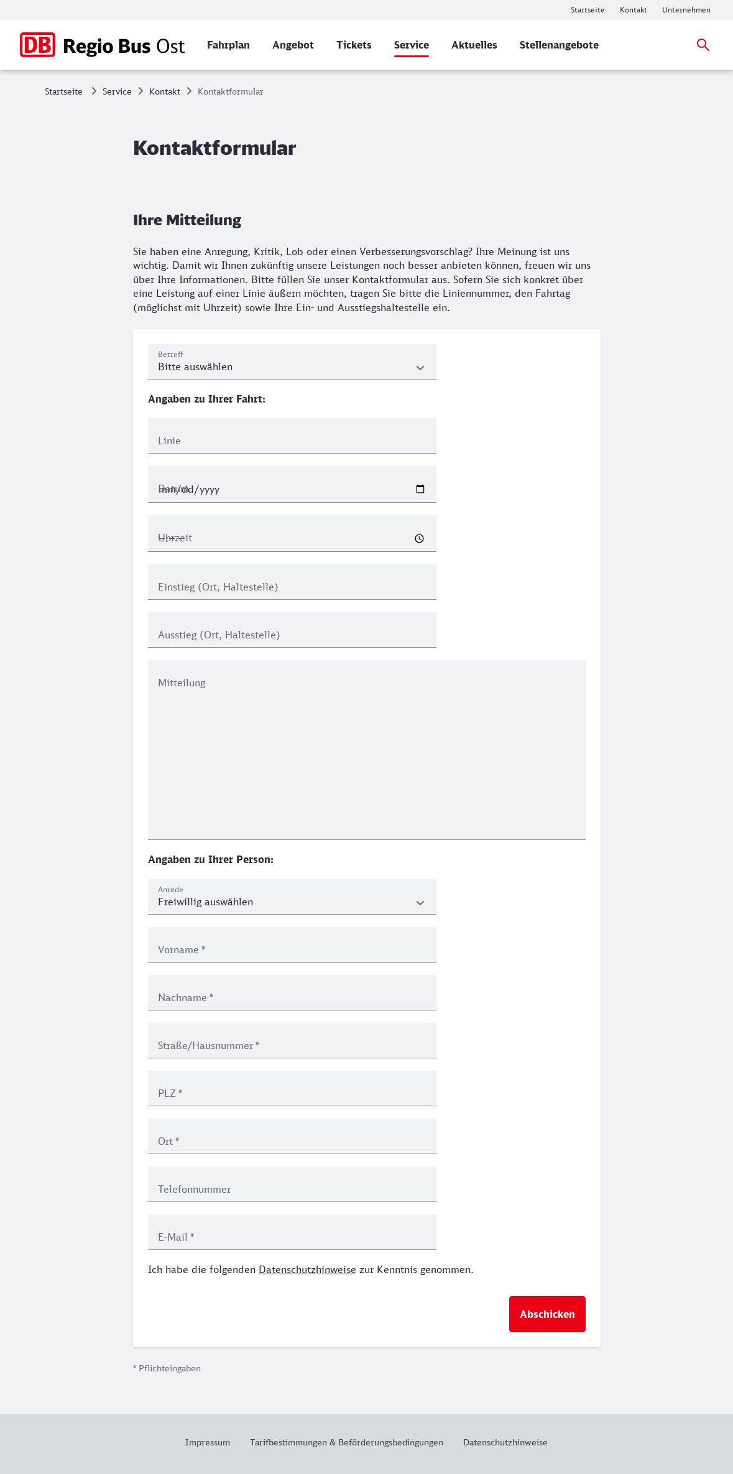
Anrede (170, 889)
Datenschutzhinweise (307, 1269)
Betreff (170, 354)
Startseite (64, 91)
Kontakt (164, 91)
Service (117, 91)
